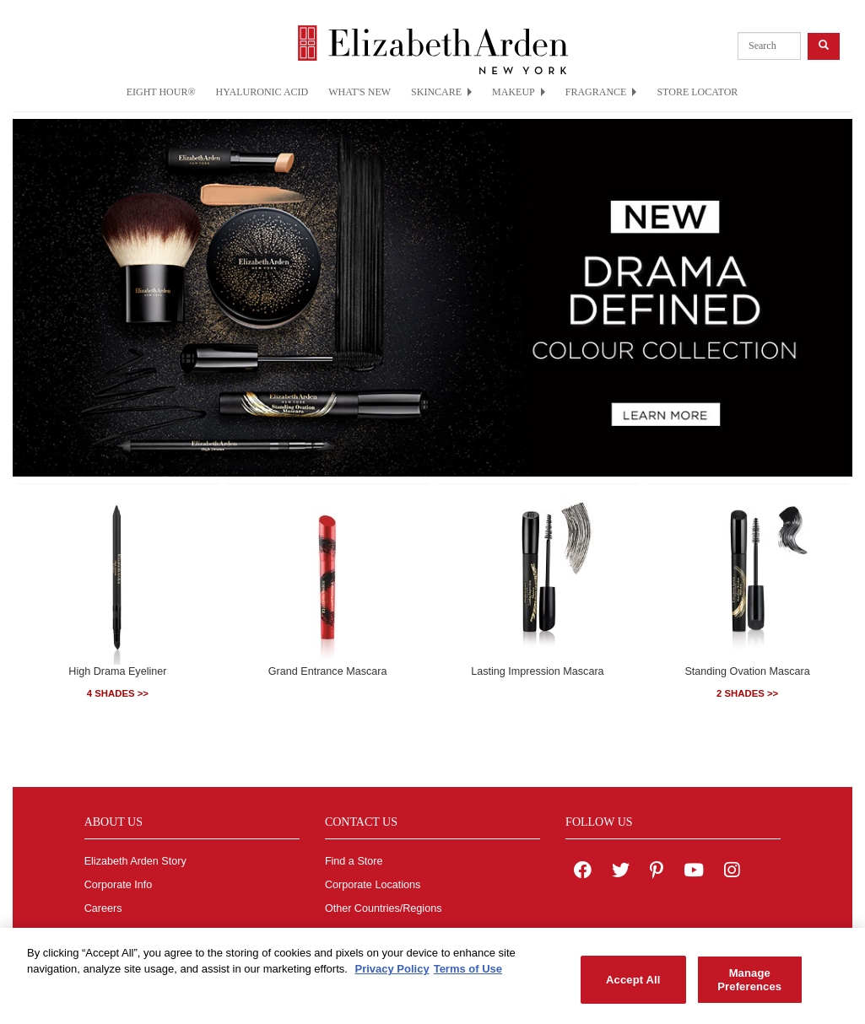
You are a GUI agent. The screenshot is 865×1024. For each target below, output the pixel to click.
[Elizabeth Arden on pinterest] (656, 872)
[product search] (769, 46)
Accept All (633, 984)
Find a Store (354, 861)
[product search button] (824, 46)
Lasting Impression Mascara (537, 671)
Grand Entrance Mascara (327, 671)
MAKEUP (518, 92)
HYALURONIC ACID (262, 92)
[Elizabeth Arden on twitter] (620, 872)
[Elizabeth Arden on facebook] (582, 872)
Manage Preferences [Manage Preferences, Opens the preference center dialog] (749, 986)
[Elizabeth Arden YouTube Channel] (693, 872)
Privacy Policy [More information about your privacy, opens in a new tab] (391, 974)
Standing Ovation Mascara (746, 671)
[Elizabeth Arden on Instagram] (732, 872)
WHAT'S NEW (359, 92)
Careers (103, 908)
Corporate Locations (372, 885)
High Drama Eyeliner (117, 671)
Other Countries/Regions (383, 908)
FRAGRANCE (601, 92)
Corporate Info (118, 885)
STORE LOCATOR (697, 92)
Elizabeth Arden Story (135, 861)
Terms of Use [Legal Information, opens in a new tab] (468, 974)
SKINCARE (441, 92)
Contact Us (351, 932)
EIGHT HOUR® (161, 92)
